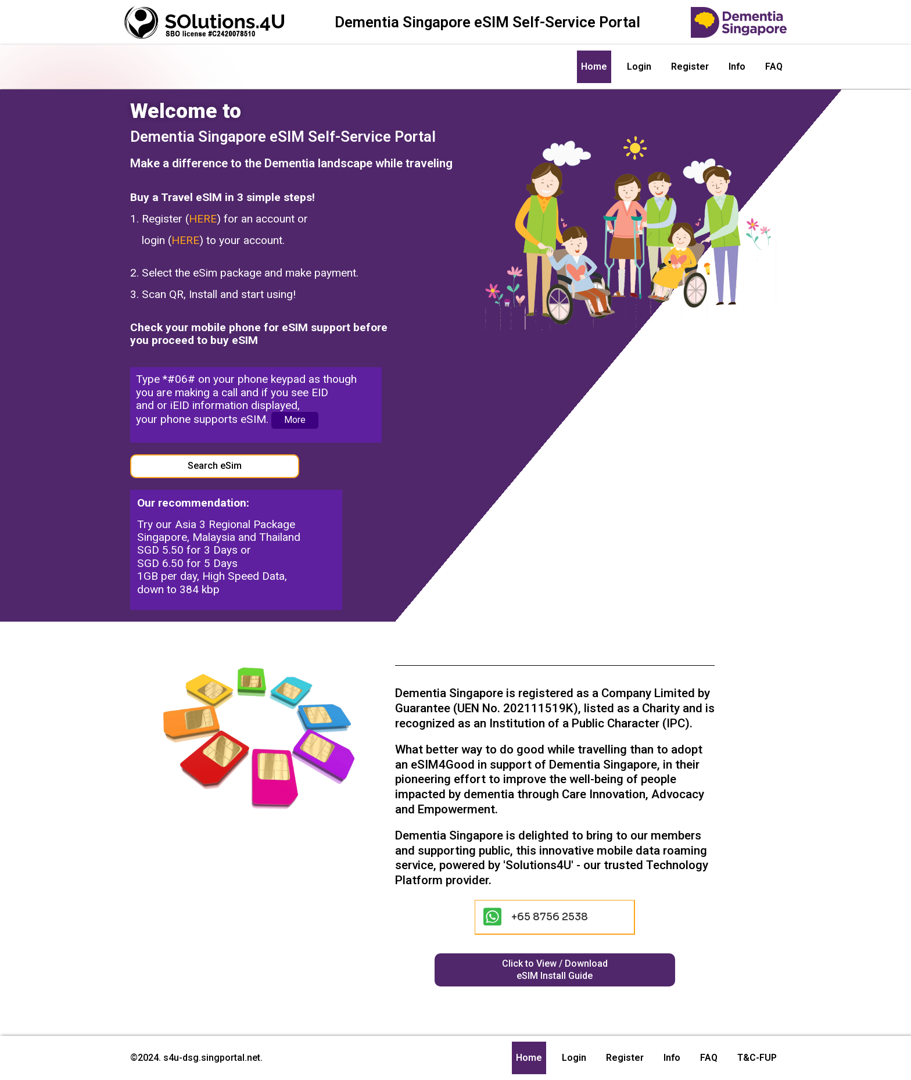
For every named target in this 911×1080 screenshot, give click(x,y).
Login (639, 66)
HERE (203, 218)
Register (690, 66)
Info (737, 66)
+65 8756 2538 (550, 916)
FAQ (774, 66)
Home (594, 66)
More (294, 419)
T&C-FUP (757, 1057)
